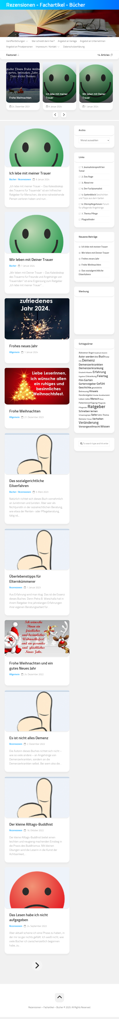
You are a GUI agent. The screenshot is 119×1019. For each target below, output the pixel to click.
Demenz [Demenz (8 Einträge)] (88, 360)
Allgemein (14, 352)
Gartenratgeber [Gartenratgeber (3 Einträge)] (87, 383)
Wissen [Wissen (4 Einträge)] (105, 426)
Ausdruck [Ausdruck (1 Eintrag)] (97, 353)
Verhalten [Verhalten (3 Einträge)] (97, 418)
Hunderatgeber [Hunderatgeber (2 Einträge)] (86, 394)
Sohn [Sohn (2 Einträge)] (99, 414)
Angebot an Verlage (67, 40)
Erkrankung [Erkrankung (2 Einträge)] (91, 376)
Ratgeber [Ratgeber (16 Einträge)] (96, 406)
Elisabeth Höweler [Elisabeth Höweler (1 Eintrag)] (85, 372)
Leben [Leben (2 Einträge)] (81, 398)
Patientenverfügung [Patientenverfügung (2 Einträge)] (88, 402)
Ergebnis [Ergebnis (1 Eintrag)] (82, 376)
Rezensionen (24, 179)
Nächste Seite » (37, 967)
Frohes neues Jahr (23, 346)
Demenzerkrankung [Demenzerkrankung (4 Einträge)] (91, 368)
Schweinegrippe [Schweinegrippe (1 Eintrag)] (85, 415)
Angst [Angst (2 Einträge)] (91, 352)
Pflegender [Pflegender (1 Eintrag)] (83, 407)
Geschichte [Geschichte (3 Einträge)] (85, 387)
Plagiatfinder (88, 219)
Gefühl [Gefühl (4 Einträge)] (101, 383)
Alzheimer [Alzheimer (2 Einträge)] (83, 352)
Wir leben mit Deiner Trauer (31, 259)
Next (63, 114)
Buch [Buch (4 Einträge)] (102, 356)
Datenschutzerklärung (74, 46)
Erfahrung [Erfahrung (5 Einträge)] (99, 371)
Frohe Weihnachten (24, 411)
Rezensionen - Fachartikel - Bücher (46, 5)
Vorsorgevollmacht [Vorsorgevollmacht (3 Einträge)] (89, 426)
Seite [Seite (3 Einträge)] (94, 414)
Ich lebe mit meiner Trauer (30, 173)
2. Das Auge (87, 176)
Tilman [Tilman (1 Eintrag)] (89, 419)
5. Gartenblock (89, 194)
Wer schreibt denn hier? (43, 40)
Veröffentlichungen (15, 40)
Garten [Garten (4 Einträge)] (88, 380)
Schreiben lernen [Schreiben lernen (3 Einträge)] (88, 410)
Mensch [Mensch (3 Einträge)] (94, 398)
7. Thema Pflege (90, 213)
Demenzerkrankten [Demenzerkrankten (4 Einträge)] (91, 364)
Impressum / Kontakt (46, 46)
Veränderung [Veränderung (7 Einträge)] (89, 422)
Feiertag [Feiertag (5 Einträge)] (102, 376)
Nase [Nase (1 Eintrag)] (102, 399)
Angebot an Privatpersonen (19, 46)
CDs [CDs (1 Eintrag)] (80, 361)
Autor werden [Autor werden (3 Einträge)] (86, 356)
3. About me (87, 182)
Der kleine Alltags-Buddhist (31, 826)
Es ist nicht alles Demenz (28, 739)
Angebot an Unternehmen (92, 40)
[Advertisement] (94, 313)
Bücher (12, 179)
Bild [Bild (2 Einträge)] (96, 356)
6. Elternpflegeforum (92, 203)
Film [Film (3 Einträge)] (81, 379)
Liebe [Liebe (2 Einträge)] (87, 398)
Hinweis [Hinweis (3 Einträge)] (93, 390)
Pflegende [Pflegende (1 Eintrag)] (102, 403)
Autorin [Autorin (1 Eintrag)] (104, 353)
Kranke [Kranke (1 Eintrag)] (95, 395)
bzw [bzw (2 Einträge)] (107, 356)
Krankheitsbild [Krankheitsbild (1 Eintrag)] (104, 395)
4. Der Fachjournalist (92, 188)
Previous (55, 114)
